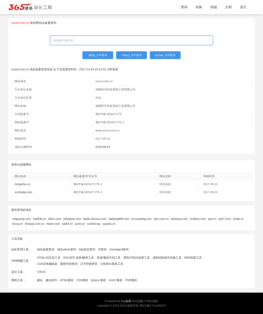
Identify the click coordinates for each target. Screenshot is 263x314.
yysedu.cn (109, 223)
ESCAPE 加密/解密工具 (78, 257)
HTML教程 (67, 280)
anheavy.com (179, 218)
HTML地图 (151, 301)
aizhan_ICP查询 (165, 55)
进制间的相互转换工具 (167, 257)
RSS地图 (138, 301)
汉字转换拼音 (89, 263)
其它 (243, 7)
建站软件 (51, 280)
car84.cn (67, 223)
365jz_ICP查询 (97, 55)
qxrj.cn (212, 218)
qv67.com (224, 218)
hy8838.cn (39, 218)
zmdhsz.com (198, 218)
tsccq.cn (17, 223)
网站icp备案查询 (45, 22)
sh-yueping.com (141, 218)
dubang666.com (119, 218)
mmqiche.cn (22, 184)
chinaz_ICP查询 (131, 55)
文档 (228, 7)
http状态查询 (87, 249)
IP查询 (102, 249)
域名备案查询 (45, 249)
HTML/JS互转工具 (48, 257)
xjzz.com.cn (161, 218)
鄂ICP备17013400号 (153, 305)
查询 (184, 7)
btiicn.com (54, 218)
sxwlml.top (93, 223)
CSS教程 (82, 280)
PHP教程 (131, 280)
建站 (40, 280)
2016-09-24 (102, 146)
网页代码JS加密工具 (136, 257)
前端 (213, 7)
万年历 (41, 272)
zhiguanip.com (21, 218)
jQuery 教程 (98, 280)
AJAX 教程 (116, 280)
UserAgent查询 (119, 249)
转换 (199, 7)
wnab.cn (238, 218)
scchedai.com (23, 192)
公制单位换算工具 (111, 263)
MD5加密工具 (193, 257)
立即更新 (112, 69)
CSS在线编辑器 (47, 263)
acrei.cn (80, 223)
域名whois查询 (66, 249)
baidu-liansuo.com (95, 218)
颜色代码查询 (68, 263)
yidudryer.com (72, 218)
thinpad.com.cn (34, 223)
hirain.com (53, 223)
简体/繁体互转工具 (109, 257)
